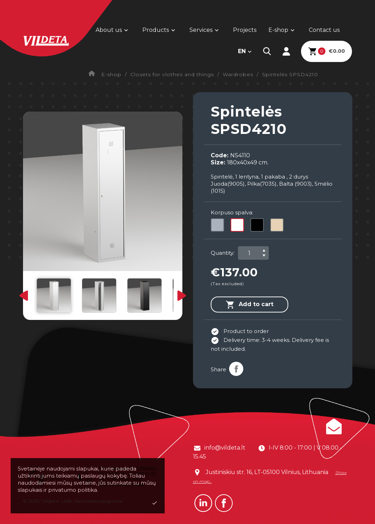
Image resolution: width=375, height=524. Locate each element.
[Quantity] (249, 253)
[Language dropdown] (245, 51)
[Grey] (219, 226)
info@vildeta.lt (224, 447)
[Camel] (278, 226)
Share (236, 369)
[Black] (258, 226)
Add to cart (249, 304)
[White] (239, 226)
